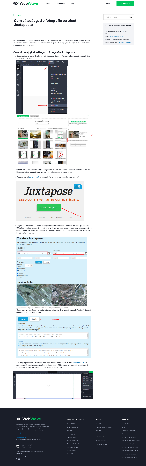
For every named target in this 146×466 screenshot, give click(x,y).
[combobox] (116, 16)
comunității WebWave (124, 42)
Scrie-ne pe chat (21, 437)
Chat (123, 31)
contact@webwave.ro (116, 36)
